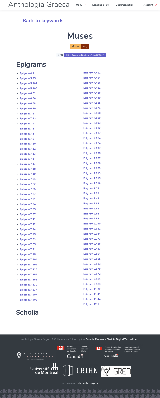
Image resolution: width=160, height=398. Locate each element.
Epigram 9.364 (92, 234)
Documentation (124, 5)
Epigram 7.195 (28, 264)
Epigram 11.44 (92, 299)
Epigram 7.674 (92, 143)
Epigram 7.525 (92, 103)
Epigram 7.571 (92, 108)
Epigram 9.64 (91, 208)
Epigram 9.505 (92, 259)
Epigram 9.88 (91, 218)
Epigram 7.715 (92, 178)
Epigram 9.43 (91, 198)
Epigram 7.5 (27, 129)
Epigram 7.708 (92, 163)
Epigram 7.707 (92, 158)
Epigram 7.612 (92, 128)
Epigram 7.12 (28, 149)
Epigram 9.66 (91, 214)
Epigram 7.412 (92, 72)
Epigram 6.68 (28, 103)
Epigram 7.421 (92, 88)
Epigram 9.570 (92, 269)
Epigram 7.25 (28, 189)
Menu (79, 5)
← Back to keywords (40, 20)
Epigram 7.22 (28, 184)
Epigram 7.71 (28, 249)
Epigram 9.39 (91, 193)
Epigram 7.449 (92, 98)
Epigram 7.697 (92, 148)
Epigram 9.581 (92, 279)
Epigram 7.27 (28, 194)
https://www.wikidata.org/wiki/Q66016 (85, 55)
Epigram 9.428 (92, 244)
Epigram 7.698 (92, 153)
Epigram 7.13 (28, 154)
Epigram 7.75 (28, 254)
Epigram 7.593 (92, 123)
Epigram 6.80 (28, 108)
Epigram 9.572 (92, 274)
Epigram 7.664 (92, 138)
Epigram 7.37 (28, 214)
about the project (88, 383)
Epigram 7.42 (28, 224)
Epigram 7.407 (28, 295)
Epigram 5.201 (28, 83)
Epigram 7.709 (92, 168)
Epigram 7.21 (28, 179)
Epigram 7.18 (28, 169)
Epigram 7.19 (28, 174)
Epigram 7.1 (27, 113)
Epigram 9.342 (92, 229)
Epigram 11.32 (92, 289)
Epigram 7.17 (28, 164)
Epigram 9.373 (92, 239)
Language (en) (100, 5)
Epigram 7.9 (27, 139)
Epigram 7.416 (92, 83)
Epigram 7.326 (28, 269)
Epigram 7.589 (92, 118)
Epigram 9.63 (91, 203)
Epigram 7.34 (28, 204)
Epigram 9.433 (92, 249)
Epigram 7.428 (92, 93)
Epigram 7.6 (27, 134)
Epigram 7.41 (28, 219)
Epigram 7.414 (92, 78)
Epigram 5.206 (28, 88)
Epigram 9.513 (92, 264)
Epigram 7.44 (28, 229)
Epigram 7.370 (28, 285)
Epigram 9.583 (92, 284)
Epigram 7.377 (28, 290)
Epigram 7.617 (92, 133)
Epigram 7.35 (28, 209)
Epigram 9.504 (92, 254)
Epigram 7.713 (92, 173)
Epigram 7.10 (28, 144)
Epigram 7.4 (27, 123)
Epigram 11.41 (92, 294)
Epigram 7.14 (28, 159)
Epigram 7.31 (28, 199)
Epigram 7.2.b (28, 118)
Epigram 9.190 (92, 223)
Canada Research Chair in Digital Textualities (112, 339)
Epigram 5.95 (28, 78)
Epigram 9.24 (91, 188)
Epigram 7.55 (28, 244)
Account (148, 5)
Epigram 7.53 (28, 239)
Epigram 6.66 (28, 98)
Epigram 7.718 (92, 183)
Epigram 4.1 (27, 73)
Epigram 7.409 (28, 300)
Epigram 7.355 (28, 279)
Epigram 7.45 (28, 234)
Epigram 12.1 (91, 304)
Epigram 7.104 (28, 259)
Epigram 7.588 (92, 113)
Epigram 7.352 (28, 274)
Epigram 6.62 (28, 93)
